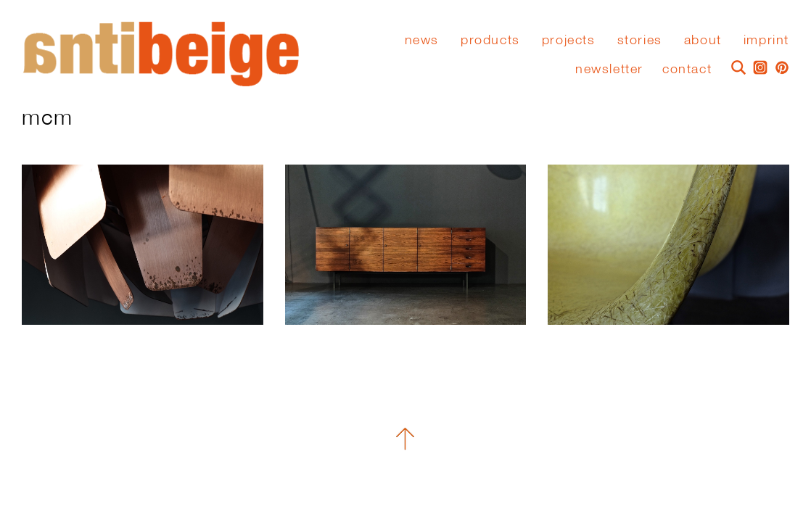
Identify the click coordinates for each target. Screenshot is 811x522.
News (422, 40)
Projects (569, 40)
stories (639, 40)
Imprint (766, 40)
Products (490, 40)
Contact (687, 68)
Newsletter (609, 68)
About (703, 40)
